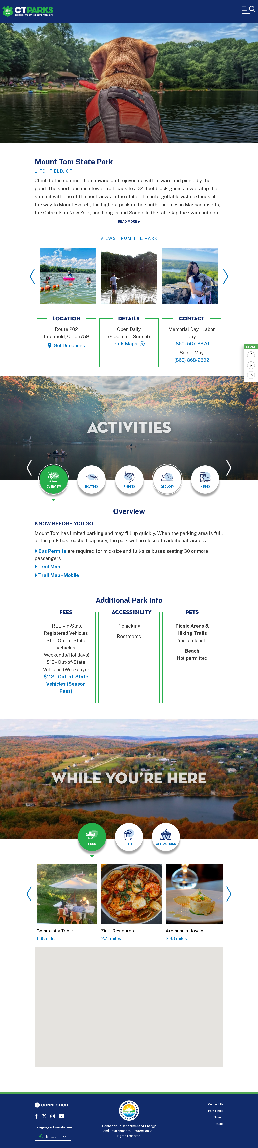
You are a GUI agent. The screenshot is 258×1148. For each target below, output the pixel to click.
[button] (113, 992)
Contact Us (215, 1104)
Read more (127, 221)
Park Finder (215, 1110)
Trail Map (49, 566)
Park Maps (125, 343)
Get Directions (69, 345)
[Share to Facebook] (251, 355)
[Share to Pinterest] (251, 365)
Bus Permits (52, 551)
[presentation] (54, 482)
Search (218, 1117)
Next (225, 276)
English (52, 1136)
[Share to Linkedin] (251, 375)
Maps (219, 1123)
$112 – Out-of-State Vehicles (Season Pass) (65, 684)
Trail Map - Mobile (58, 575)
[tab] (54, 479)
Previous (32, 276)
